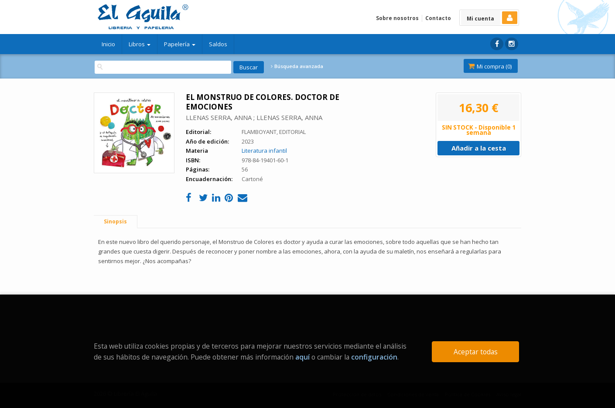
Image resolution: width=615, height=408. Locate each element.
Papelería (179, 44)
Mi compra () (490, 66)
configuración (374, 357)
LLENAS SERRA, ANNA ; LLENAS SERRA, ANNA (254, 117)
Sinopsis (115, 221)
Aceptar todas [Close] (476, 352)
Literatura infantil (264, 150)
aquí (302, 357)
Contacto (438, 18)
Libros (139, 44)
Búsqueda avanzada (297, 66)
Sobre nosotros (397, 18)
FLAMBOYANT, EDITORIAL (274, 132)
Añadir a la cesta (478, 148)
